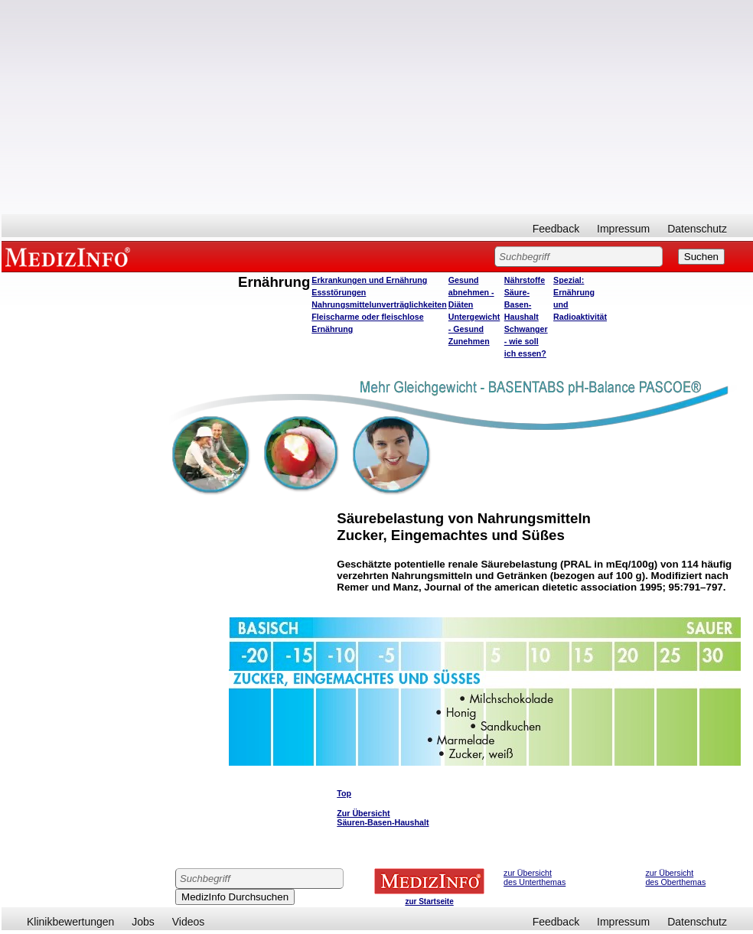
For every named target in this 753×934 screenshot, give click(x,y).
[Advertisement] (377, 107)
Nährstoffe (524, 280)
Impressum (623, 229)
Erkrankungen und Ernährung (369, 280)
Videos (188, 922)
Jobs (143, 922)
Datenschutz (697, 229)
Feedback (556, 229)
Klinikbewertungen (70, 922)
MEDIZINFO (70, 256)
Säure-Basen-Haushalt (521, 304)
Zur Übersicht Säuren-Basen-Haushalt (383, 818)
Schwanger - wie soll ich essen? (526, 341)
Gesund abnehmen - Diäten (471, 292)
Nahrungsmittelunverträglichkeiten (378, 304)
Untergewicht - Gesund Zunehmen (474, 329)
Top (344, 793)
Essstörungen (338, 292)
